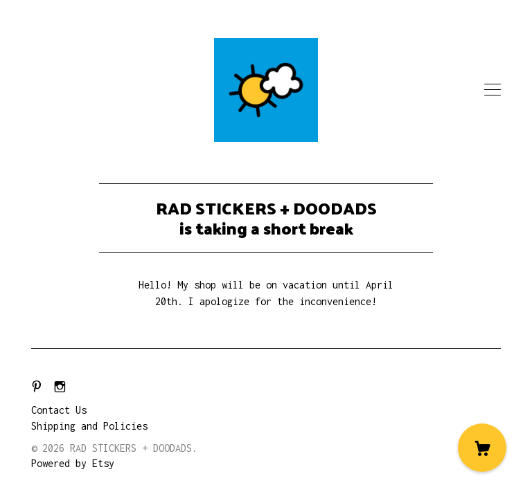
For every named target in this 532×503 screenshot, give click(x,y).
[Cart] (482, 447)
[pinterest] (36, 387)
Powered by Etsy (72, 463)
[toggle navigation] (492, 90)
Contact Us (59, 410)
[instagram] (60, 387)
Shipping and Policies (89, 426)
